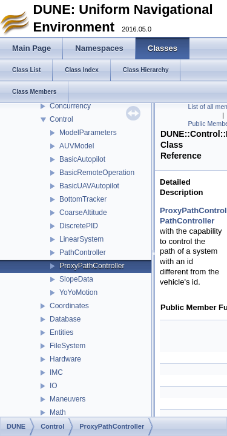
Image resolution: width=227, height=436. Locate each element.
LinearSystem (81, 239)
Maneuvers (67, 399)
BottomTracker (83, 199)
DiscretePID (78, 226)
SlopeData (76, 279)
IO (54, 386)
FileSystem (67, 346)
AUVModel (76, 146)
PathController (82, 252)
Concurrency (70, 106)
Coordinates (69, 306)
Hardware (65, 359)
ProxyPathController (91, 266)
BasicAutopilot (82, 159)
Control (61, 119)
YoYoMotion (78, 292)
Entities (61, 332)
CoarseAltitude (83, 212)
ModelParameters (88, 132)
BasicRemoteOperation (96, 172)
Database (65, 319)
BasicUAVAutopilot (89, 186)
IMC (56, 372)
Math (58, 412)
